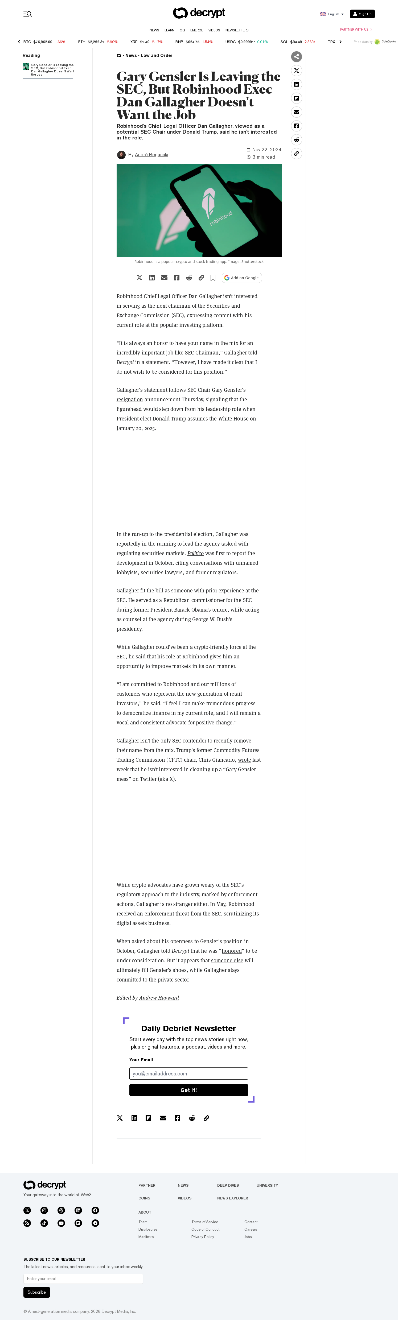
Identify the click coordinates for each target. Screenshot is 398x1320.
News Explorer (232, 1198)
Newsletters (237, 30)
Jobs (248, 1237)
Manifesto (146, 1237)
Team (142, 1222)
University (267, 1185)
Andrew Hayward (159, 997)
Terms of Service (204, 1222)
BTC (27, 42)
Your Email (141, 1059)
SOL (284, 42)
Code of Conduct (205, 1229)
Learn (169, 30)
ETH (81, 42)
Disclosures (147, 1229)
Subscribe (37, 1292)
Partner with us (356, 29)
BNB (179, 42)
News (154, 30)
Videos (214, 30)
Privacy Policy (202, 1237)
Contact (251, 1222)
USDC (230, 42)
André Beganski (151, 154)
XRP (134, 42)
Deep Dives (228, 1185)
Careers (250, 1229)
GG (182, 30)
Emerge (196, 30)
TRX (331, 42)
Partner (146, 1185)
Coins (144, 1198)
